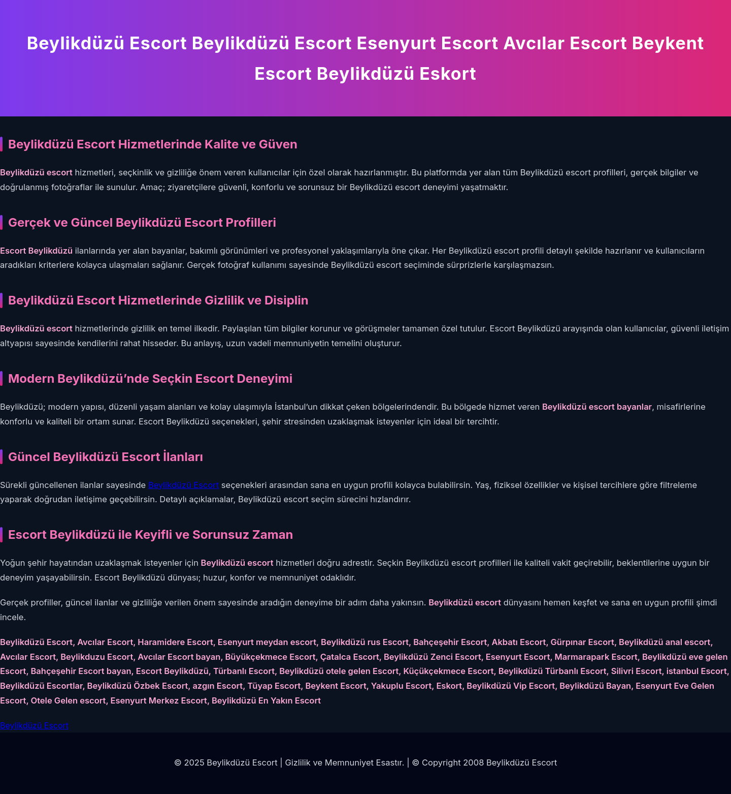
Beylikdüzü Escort (183, 485)
